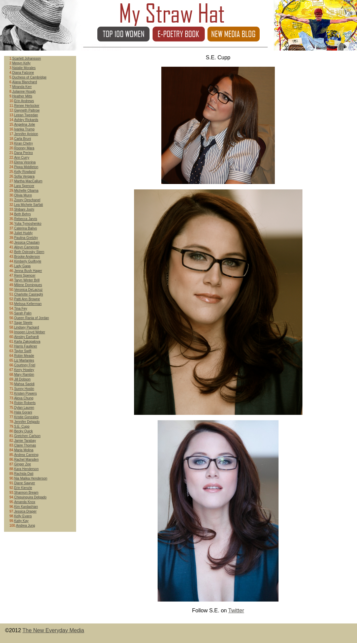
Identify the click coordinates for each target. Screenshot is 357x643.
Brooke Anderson (27, 256)
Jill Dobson (22, 379)
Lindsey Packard (26, 327)
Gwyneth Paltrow (27, 110)
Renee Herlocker (26, 106)
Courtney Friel (24, 365)
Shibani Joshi (24, 209)
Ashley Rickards (26, 120)
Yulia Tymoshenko (27, 223)
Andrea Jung (25, 525)
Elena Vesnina (25, 162)
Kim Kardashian (26, 507)
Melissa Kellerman (28, 304)
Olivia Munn (23, 195)
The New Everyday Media (53, 630)
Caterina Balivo (25, 228)
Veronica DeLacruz (28, 290)
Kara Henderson (26, 469)
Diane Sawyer (24, 483)
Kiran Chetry (23, 143)
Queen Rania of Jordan (31, 318)
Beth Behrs (22, 214)
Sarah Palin (23, 313)
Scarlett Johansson (26, 58)
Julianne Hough (24, 91)
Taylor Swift (22, 351)
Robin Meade (24, 356)
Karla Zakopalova (27, 341)
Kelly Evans (23, 516)
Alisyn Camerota (26, 247)
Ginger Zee (22, 464)
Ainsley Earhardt (26, 337)
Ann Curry (21, 157)
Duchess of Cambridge (29, 77)
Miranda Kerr (22, 87)
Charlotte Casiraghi (28, 294)
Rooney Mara (24, 148)
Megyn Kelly (21, 63)
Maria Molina (23, 450)
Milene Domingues (28, 285)
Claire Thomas (25, 445)
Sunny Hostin (24, 389)
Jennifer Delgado (27, 422)
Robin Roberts (25, 403)
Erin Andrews (24, 101)
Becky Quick (23, 431)
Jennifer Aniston (26, 134)
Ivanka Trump (24, 129)
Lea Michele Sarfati (28, 205)
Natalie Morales (23, 68)
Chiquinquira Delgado (30, 497)
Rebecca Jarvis (25, 219)
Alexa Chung (23, 398)
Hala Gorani (23, 412)
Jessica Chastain (27, 242)
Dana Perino (23, 153)
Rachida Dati (23, 474)
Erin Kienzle (23, 488)
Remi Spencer (24, 275)
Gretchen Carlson (27, 436)
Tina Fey (20, 308)
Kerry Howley (24, 370)
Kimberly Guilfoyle (27, 261)
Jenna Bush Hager (28, 271)
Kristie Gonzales (26, 417)
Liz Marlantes (24, 360)
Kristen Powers (25, 393)
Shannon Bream (26, 492)
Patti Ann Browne (27, 299)
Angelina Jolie (24, 124)
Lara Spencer (24, 186)
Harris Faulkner (25, 346)
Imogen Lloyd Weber (29, 332)
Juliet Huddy (23, 233)
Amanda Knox (24, 502)
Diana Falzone (23, 72)
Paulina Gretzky (26, 238)
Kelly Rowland (24, 172)
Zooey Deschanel (27, 200)
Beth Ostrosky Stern (29, 252)
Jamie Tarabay (25, 440)
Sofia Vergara (24, 176)
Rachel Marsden (26, 459)
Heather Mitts (22, 96)
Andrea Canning (26, 455)
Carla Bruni (22, 139)
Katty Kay (21, 521)
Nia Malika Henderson (30, 478)
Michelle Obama (26, 190)
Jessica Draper (25, 511)
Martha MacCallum (28, 181)
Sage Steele (23, 323)
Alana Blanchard (24, 82)
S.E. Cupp (22, 426)
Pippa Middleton (26, 167)
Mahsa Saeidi (24, 384)
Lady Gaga (22, 266)
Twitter (236, 610)
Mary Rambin (24, 374)
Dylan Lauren (24, 407)
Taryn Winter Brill (27, 280)
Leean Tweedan (26, 115)
